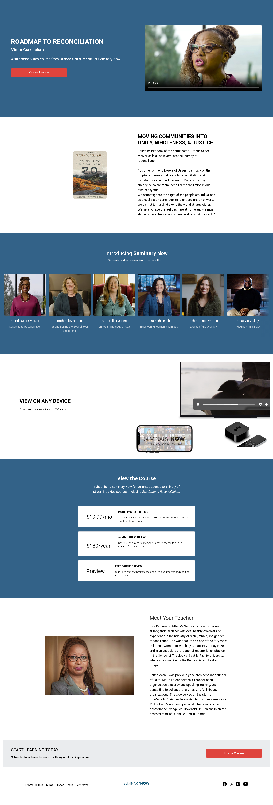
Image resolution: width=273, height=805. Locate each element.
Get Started (82, 785)
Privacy (60, 785)
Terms (49, 785)
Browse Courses (34, 785)
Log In (70, 785)
